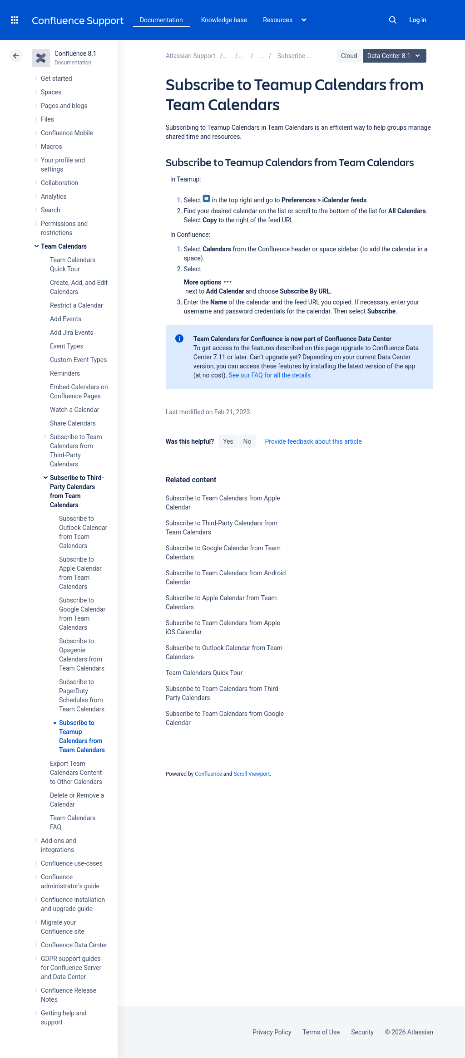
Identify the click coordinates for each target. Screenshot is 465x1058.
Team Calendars (64, 246)
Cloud (349, 55)
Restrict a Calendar (76, 305)
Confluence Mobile (67, 133)
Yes (228, 441)
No (247, 441)
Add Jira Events (71, 332)
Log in (417, 20)
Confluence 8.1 (75, 53)
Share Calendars (73, 423)
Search (393, 20)
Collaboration (59, 182)
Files (47, 119)
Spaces (51, 92)
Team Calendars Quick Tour (204, 672)
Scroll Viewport (251, 774)
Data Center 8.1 (395, 55)
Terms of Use (321, 1032)
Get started (56, 78)
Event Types (67, 346)
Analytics (53, 196)
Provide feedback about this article (313, 441)
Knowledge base (224, 20)
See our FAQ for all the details (270, 375)
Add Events (65, 319)
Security (362, 1032)
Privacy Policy (271, 1032)
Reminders (65, 373)
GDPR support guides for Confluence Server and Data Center (71, 967)
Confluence (208, 774)
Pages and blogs (64, 105)
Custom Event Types (78, 359)
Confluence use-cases (72, 863)
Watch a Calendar (74, 409)
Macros (51, 146)
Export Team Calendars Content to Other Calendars (76, 772)
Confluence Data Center (74, 945)
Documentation (161, 20)
